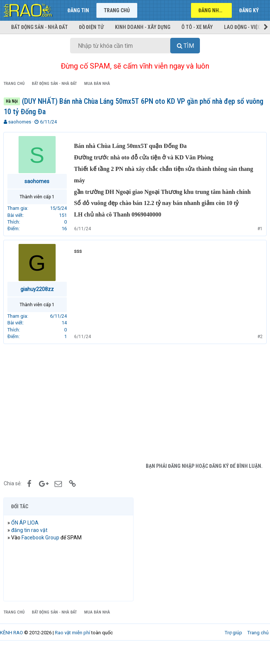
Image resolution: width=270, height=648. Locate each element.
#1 (259, 228)
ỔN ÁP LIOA (25, 523)
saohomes (19, 122)
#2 (259, 336)
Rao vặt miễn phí (72, 632)
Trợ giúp (233, 632)
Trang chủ (117, 10)
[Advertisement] (135, 403)
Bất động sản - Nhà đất (39, 27)
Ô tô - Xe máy (197, 27)
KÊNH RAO (11, 632)
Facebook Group (41, 537)
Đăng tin (78, 10)
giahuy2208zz (37, 289)
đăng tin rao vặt (29, 530)
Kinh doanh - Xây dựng (142, 27)
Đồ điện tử (91, 27)
